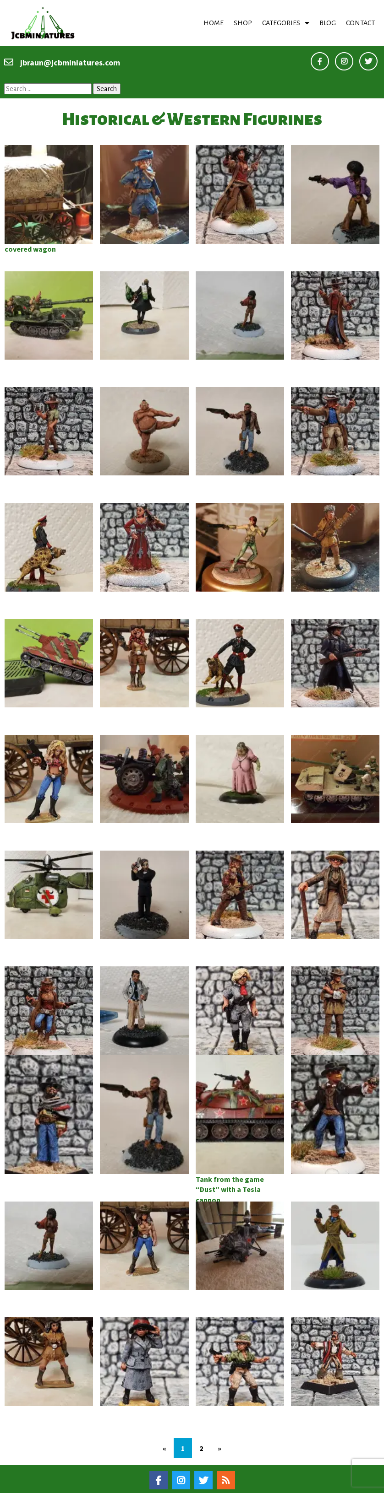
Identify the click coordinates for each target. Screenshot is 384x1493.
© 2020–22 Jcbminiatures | (160, 1483)
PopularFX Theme (242, 1483)
